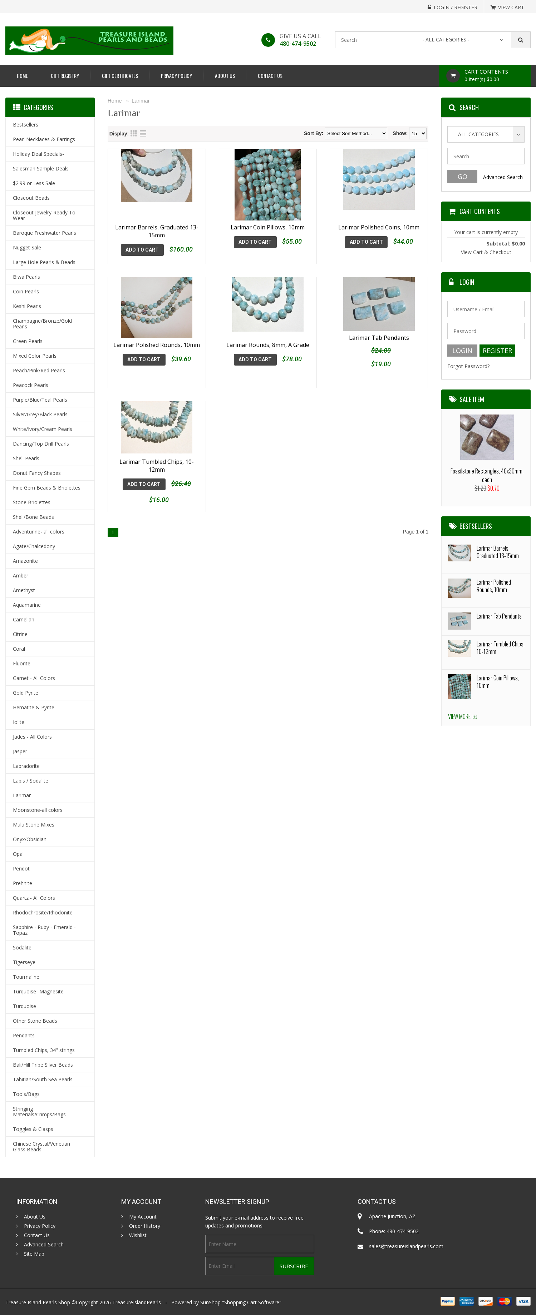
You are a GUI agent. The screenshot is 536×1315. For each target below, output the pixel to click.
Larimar (141, 101)
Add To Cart (142, 250)
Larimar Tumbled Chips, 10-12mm (156, 459)
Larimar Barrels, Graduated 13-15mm (156, 231)
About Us (225, 75)
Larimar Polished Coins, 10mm (378, 227)
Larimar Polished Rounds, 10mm (156, 345)
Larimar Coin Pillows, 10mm (268, 227)
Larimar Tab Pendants (379, 345)
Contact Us (270, 75)
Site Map (34, 1254)
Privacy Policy (176, 75)
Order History (144, 1226)
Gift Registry (65, 75)
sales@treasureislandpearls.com (406, 1246)
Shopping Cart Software (251, 1302)
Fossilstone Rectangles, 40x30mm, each (487, 475)
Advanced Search (503, 177)
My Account (143, 1217)
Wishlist (138, 1235)
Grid (134, 133)
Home (22, 75)
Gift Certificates (120, 75)
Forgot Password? (468, 366)
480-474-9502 (298, 43)
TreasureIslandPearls (136, 1302)
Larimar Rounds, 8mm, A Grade (267, 345)
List (143, 133)
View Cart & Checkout (486, 252)
